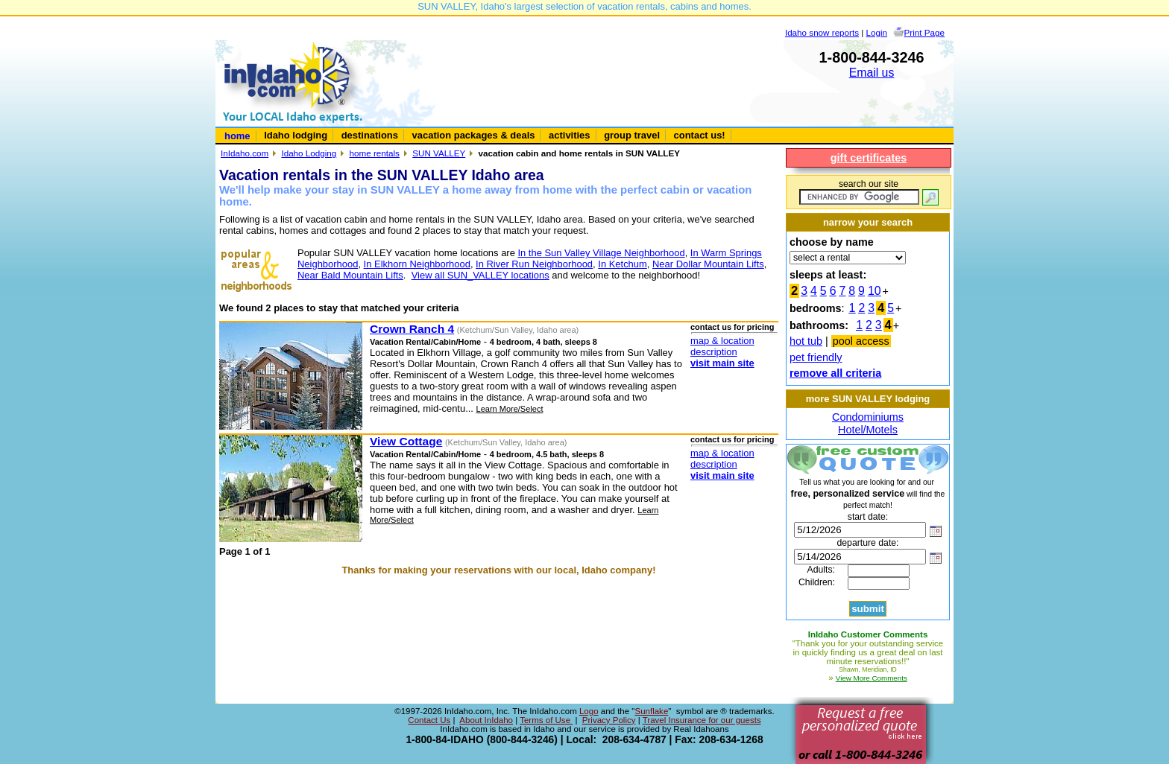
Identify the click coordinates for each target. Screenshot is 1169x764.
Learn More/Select (509, 408)
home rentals (375, 153)
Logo (589, 711)
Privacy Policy (609, 720)
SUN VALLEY (438, 153)
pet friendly (816, 357)
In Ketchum (622, 264)
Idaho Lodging (308, 153)
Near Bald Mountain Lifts (350, 275)
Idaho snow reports (822, 32)
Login (877, 32)
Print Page (924, 32)
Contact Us (429, 720)
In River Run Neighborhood (534, 264)
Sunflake (651, 711)
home (237, 135)
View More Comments (871, 678)
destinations (369, 135)
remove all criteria (835, 373)
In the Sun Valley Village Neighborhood (600, 252)
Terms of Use (546, 720)
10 (874, 290)
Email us (872, 72)
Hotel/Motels (868, 430)
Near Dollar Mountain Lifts (708, 264)
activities (569, 135)
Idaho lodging (295, 135)
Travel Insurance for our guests (702, 720)
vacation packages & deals (473, 135)
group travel (632, 135)
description (713, 351)
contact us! (699, 135)
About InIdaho (486, 720)
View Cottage (406, 441)
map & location (722, 340)
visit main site (722, 363)
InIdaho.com (244, 153)
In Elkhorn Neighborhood (417, 264)
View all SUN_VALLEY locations (480, 275)
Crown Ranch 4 (412, 328)
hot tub (806, 341)
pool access (861, 341)
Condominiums (868, 417)
